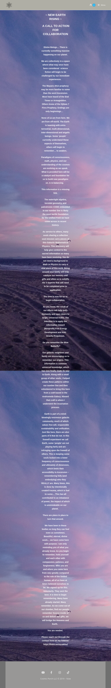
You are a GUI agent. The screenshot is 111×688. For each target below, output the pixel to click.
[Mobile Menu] (100, 5)
